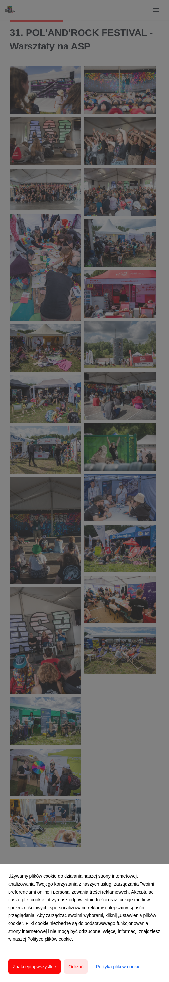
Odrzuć (75, 966)
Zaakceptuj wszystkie (34, 966)
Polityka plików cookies (119, 966)
